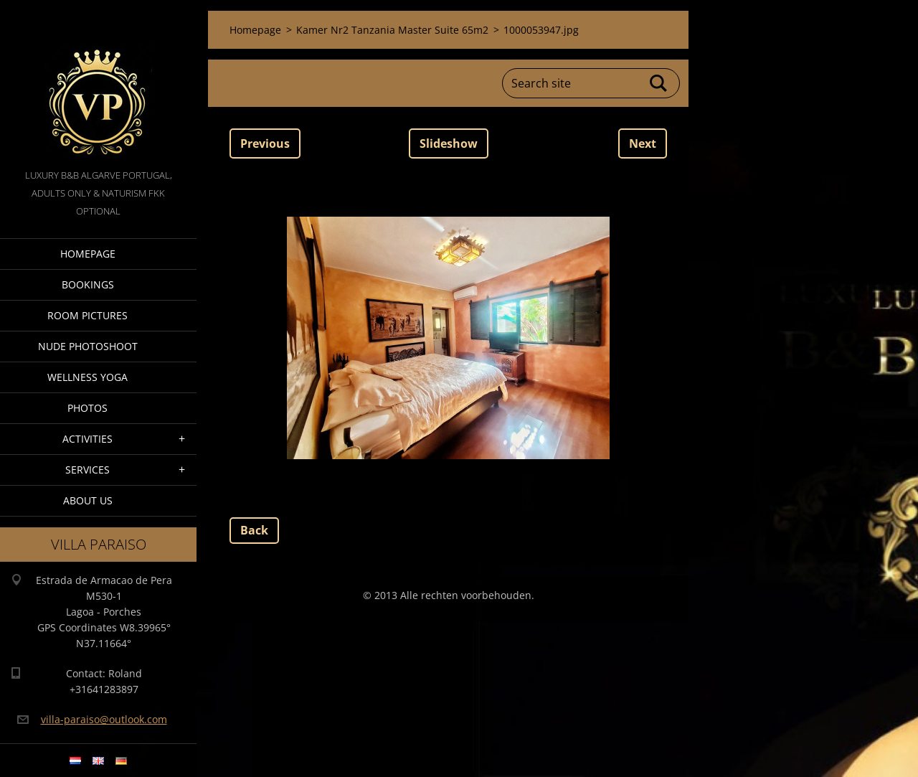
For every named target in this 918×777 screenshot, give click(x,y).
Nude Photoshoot (88, 346)
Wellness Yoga (87, 377)
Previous (265, 143)
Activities (87, 439)
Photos (87, 408)
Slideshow (449, 143)
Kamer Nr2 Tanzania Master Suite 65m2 (392, 30)
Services (87, 469)
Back (254, 530)
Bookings (88, 284)
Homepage (87, 253)
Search (659, 83)
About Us (88, 500)
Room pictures (87, 315)
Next (642, 143)
